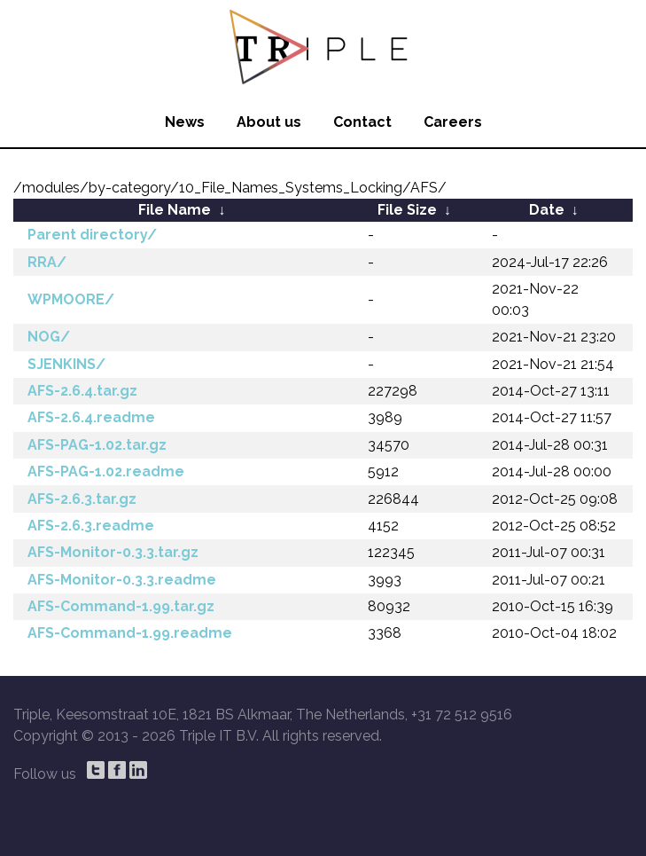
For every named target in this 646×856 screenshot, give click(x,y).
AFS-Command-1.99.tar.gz (120, 606)
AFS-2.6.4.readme (91, 417)
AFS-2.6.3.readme (90, 525)
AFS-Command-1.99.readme (129, 632)
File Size (407, 209)
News (185, 122)
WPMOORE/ (70, 299)
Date (546, 209)
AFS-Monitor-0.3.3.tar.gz (112, 552)
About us (269, 122)
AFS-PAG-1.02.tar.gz (97, 444)
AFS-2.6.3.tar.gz (81, 499)
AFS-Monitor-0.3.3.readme (121, 579)
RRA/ (46, 262)
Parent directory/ (92, 234)
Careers (453, 122)
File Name (174, 209)
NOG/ (48, 336)
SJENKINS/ (66, 364)
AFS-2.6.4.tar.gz (82, 390)
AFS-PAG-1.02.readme (105, 471)
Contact (362, 122)
